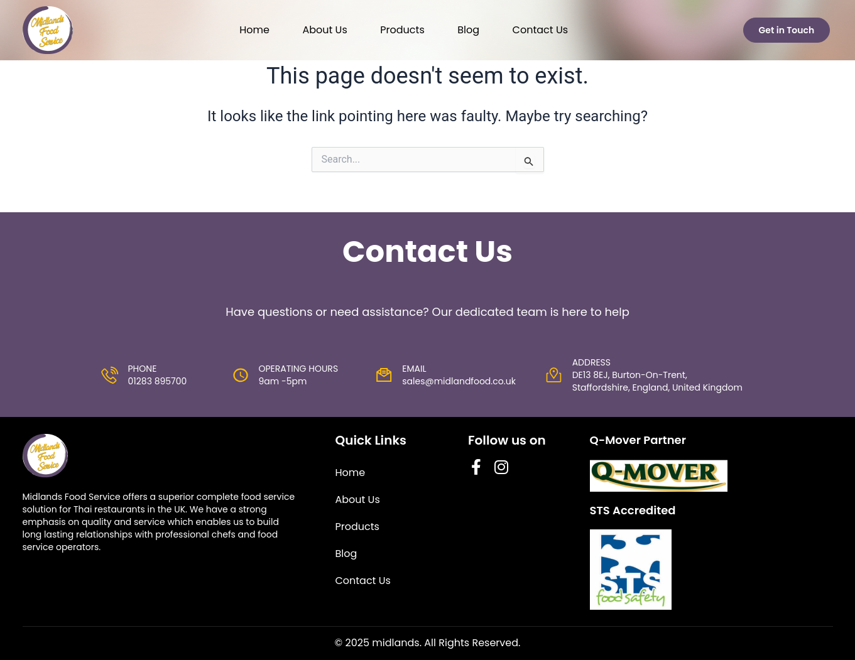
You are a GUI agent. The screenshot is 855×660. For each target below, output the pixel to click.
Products (402, 30)
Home (254, 30)
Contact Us (540, 30)
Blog (468, 30)
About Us (324, 30)
